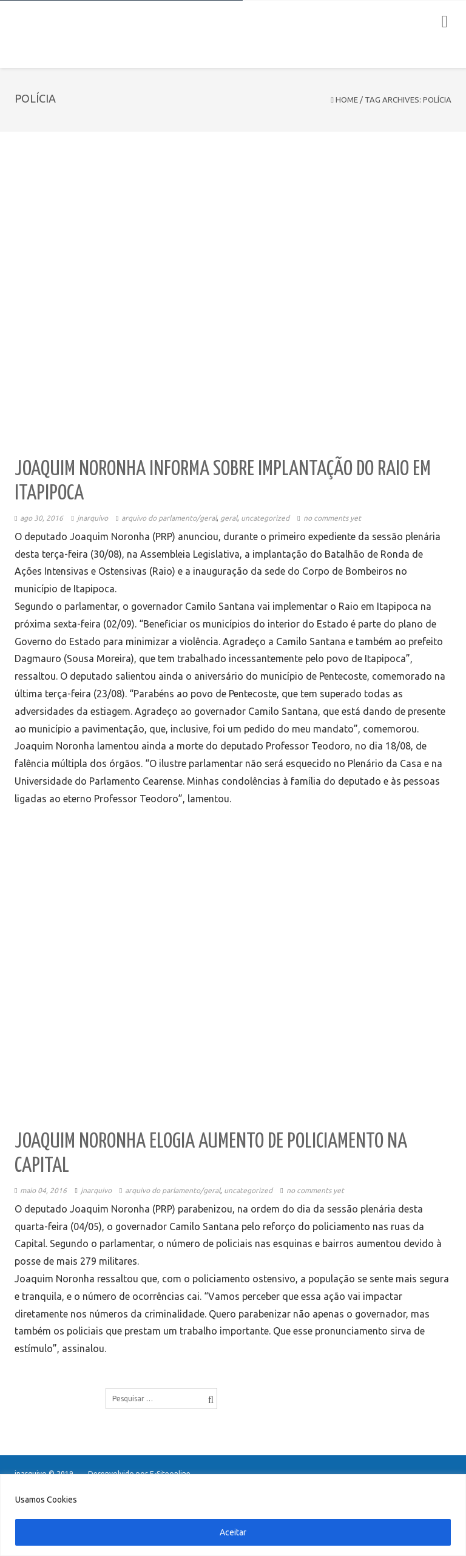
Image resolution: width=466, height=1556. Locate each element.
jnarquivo (92, 518)
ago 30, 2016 (41, 518)
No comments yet (332, 518)
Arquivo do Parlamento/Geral (169, 518)
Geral (228, 518)
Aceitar (233, 1532)
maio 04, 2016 (43, 1190)
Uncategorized (265, 518)
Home (347, 99)
